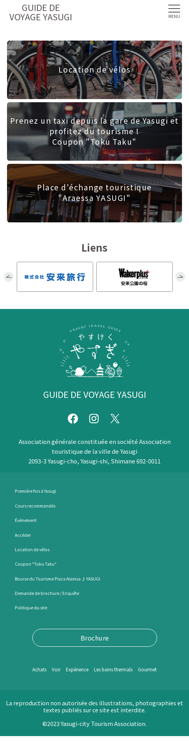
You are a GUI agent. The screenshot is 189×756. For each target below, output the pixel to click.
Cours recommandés (44, 505)
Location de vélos (40, 549)
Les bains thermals (137, 669)
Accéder (26, 534)
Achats (31, 669)
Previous (9, 277)
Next (180, 277)
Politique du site (39, 607)
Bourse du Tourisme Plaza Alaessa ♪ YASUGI (80, 578)
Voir (54, 669)
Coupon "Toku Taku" (46, 563)
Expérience (84, 669)
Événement (31, 520)
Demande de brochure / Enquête (62, 592)
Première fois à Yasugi (46, 490)
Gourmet (97, 689)
